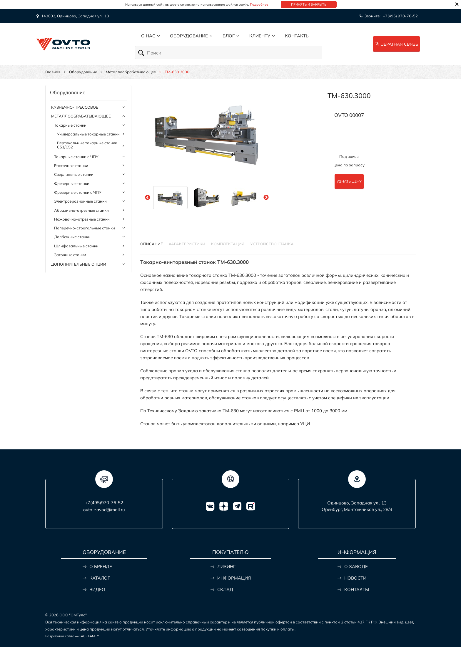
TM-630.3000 (349, 95)
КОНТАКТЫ (356, 589)
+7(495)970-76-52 (104, 502)
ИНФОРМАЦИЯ (234, 578)
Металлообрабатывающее (131, 72)
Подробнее (259, 4)
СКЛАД (225, 589)
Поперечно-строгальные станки (84, 228)
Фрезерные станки (71, 183)
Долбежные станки (72, 236)
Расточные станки (71, 165)
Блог (229, 36)
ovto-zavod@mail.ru (104, 509)
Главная (52, 72)
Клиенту (259, 36)
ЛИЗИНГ (226, 566)
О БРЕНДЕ (100, 566)
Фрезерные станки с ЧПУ (77, 192)
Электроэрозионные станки (80, 201)
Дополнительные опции (78, 264)
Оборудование (189, 36)
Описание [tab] (151, 243)
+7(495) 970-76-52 (400, 16)
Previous (148, 198)
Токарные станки (70, 125)
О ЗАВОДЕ (356, 566)
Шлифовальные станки (76, 246)
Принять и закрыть (308, 4)
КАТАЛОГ (99, 578)
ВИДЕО (97, 589)
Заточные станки (70, 254)
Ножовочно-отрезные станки (82, 219)
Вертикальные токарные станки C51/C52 (87, 144)
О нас (148, 36)
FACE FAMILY (89, 636)
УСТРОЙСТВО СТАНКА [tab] (272, 243)
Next (266, 198)
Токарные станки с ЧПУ (76, 156)
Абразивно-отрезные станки (81, 210)
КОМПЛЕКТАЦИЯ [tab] (227, 243)
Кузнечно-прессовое (74, 107)
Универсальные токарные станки (88, 134)
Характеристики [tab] (187, 243)
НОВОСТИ (355, 578)
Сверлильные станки (73, 174)
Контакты (297, 36)
